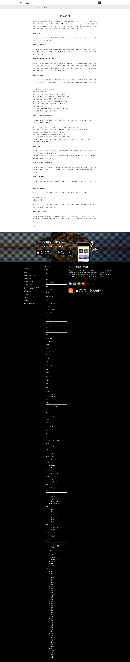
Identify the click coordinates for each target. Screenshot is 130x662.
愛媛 (51, 616)
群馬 (51, 641)
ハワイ (51, 499)
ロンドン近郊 (53, 528)
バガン (51, 351)
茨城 (51, 635)
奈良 (51, 631)
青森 (51, 607)
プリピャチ (53, 303)
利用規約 (26, 294)
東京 (51, 658)
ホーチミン (53, 447)
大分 (51, 614)
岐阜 (51, 599)
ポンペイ (52, 556)
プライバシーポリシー (30, 297)
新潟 (51, 633)
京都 (51, 648)
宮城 (51, 605)
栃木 (51, 622)
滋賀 (51, 603)
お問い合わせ (27, 291)
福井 (51, 588)
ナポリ (51, 554)
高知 (51, 581)
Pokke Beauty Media (29, 303)
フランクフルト (54, 481)
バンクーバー (53, 416)
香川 (51, 609)
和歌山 (51, 594)
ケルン (51, 480)
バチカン (52, 558)
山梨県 (51, 650)
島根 (51, 656)
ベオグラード (53, 309)
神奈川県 (52, 643)
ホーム (38, 7)
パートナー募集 (28, 285)
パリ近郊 (52, 536)
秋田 (51, 583)
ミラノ (51, 561)
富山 (51, 590)
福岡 (51, 611)
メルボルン (53, 396)
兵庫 (51, 620)
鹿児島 (51, 577)
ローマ (51, 565)
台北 (51, 511)
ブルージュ (53, 465)
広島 (51, 629)
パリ (51, 538)
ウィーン (52, 394)
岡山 (51, 624)
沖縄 (51, 613)
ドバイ (51, 290)
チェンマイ (53, 518)
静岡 (51, 626)
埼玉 (51, 598)
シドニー (52, 459)
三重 (51, 652)
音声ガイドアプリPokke (30, 275)
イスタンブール (54, 440)
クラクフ (52, 276)
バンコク (52, 521)
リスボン (52, 488)
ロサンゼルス (53, 498)
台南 (51, 509)
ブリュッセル (53, 467)
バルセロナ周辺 (54, 546)
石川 (51, 628)
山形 (51, 596)
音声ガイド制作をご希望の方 (31, 288)
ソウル (51, 453)
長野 (51, 637)
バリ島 (51, 341)
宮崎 (51, 584)
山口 (51, 579)
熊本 (51, 592)
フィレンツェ (53, 563)
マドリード (53, 544)
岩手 (51, 601)
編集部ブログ (27, 278)
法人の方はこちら (28, 281)
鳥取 (51, 575)
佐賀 (51, 573)
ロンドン (52, 529)
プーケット (53, 519)
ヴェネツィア (53, 559)
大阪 (51, 644)
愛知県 (51, 639)
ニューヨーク (53, 496)
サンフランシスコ (54, 503)
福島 (51, 586)
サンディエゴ (53, 501)
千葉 (51, 618)
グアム (51, 494)
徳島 (51, 571)
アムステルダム (54, 473)
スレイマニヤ (53, 406)
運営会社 (26, 300)
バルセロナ (53, 548)
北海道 (51, 646)
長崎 (51, 654)
